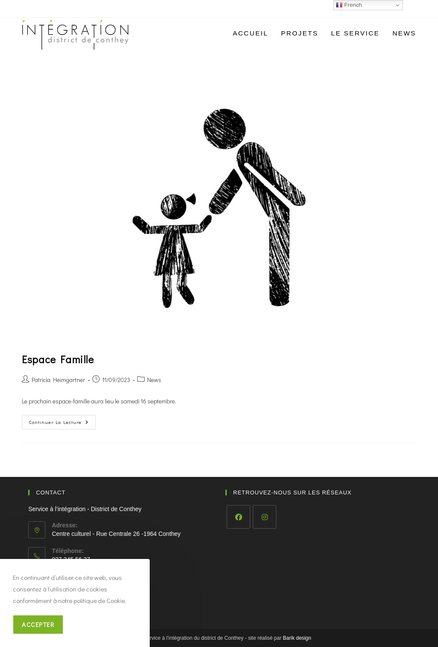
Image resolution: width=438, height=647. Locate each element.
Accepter (38, 624)
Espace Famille (58, 359)
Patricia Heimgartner (58, 380)
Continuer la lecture (62, 423)
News (154, 380)
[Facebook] (238, 517)
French (349, 5)
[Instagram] (264, 517)
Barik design (297, 638)
